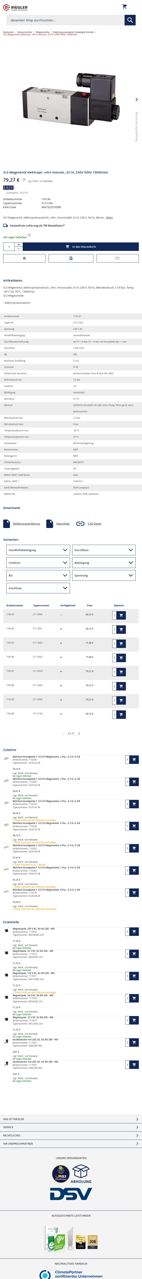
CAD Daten (94, 523)
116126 (10, 657)
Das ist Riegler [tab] (13, 1119)
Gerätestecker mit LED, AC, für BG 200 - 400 (35, 1039)
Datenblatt (63, 523)
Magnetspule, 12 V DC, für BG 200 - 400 (33, 1017)
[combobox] (71, 20)
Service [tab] (8, 1127)
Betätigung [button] (82, 563)
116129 (10, 699)
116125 (10, 642)
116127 (10, 671)
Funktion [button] (14, 563)
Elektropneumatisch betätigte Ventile (73, 32)
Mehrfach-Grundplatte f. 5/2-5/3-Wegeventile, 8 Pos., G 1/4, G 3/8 (46, 889)
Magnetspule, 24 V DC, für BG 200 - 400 (33, 951)
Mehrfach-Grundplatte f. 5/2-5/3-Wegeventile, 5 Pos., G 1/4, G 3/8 (46, 823)
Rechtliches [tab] (11, 1135)
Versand (48, 181)
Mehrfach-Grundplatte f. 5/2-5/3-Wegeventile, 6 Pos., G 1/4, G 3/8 (46, 845)
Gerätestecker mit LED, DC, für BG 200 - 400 (35, 1061)
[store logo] (15, 7)
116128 (10, 685)
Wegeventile (42, 32)
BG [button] (11, 575)
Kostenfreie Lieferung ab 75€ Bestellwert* (37, 225)
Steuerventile (24, 32)
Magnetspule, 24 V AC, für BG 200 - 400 (33, 995)
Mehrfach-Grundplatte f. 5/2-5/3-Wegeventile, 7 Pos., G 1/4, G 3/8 (46, 867)
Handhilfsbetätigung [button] (22, 550)
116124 (10, 628)
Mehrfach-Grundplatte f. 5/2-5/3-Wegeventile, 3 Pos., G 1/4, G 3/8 (46, 779)
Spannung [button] (81, 575)
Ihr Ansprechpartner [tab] (18, 1144)
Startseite (8, 32)
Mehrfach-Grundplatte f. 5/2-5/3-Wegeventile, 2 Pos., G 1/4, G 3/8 (46, 756)
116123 (10, 614)
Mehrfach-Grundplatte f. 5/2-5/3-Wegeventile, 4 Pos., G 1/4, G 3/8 (46, 801)
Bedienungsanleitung (26, 523)
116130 (10, 713)
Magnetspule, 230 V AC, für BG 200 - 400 (34, 928)
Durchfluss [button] (82, 550)
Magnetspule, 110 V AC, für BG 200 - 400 (34, 973)
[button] (137, 159)
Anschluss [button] (15, 588)
